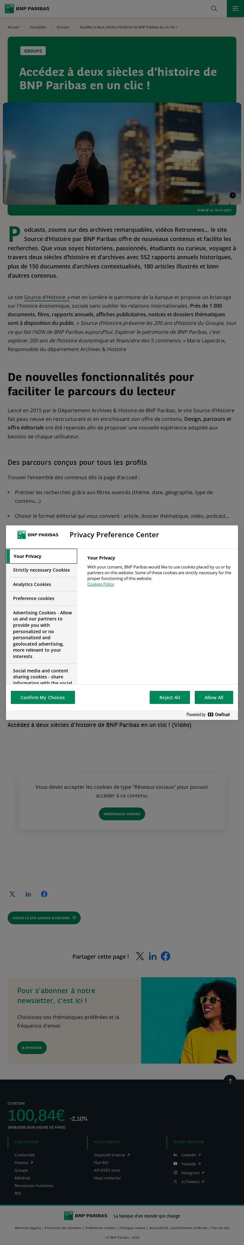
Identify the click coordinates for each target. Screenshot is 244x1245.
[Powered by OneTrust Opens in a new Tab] (210, 715)
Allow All (214, 697)
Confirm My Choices (43, 697)
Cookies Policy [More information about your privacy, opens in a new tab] (100, 584)
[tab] (42, 556)
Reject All (169, 697)
